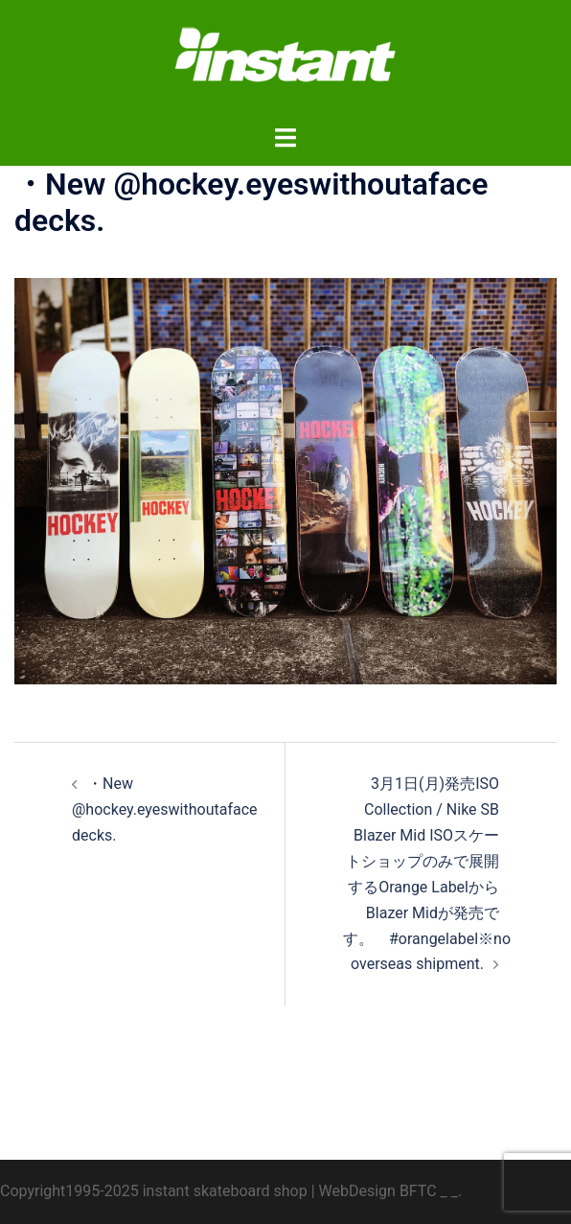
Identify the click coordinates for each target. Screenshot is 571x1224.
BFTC (418, 1191)
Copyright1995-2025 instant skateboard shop (154, 1191)
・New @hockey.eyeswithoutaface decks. (165, 809)
